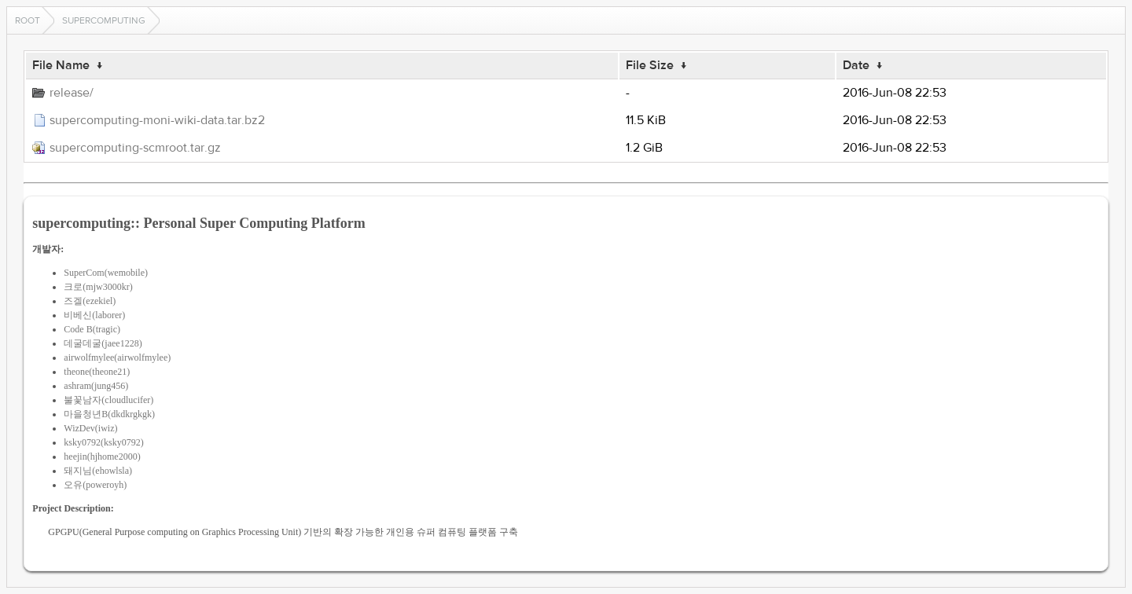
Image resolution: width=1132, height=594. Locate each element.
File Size (650, 65)
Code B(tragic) (92, 329)
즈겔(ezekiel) (90, 300)
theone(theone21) (97, 371)
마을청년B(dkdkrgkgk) (109, 414)
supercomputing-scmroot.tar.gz (135, 148)
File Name (61, 65)
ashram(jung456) (96, 385)
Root (27, 20)
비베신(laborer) (94, 315)
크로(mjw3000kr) (98, 286)
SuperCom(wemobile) (106, 272)
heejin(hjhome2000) (102, 456)
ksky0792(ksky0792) (103, 442)
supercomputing (103, 20)
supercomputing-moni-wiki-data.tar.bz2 (157, 120)
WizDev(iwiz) (90, 428)
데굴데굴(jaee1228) (103, 343)
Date (856, 65)
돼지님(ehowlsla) (98, 470)
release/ (72, 93)
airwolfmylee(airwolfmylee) (117, 357)
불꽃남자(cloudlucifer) (108, 399)
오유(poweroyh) (95, 484)
